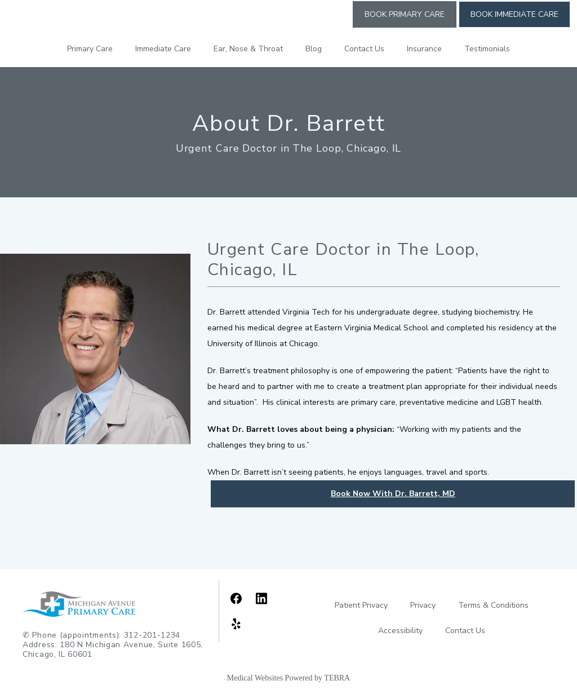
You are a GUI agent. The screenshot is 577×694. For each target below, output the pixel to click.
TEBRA (337, 678)
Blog (313, 48)
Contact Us (364, 48)
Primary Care (90, 48)
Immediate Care (163, 48)
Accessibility (400, 630)
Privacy (423, 605)
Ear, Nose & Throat (248, 48)
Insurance (424, 48)
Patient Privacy (361, 605)
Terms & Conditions (493, 605)
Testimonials (487, 48)
